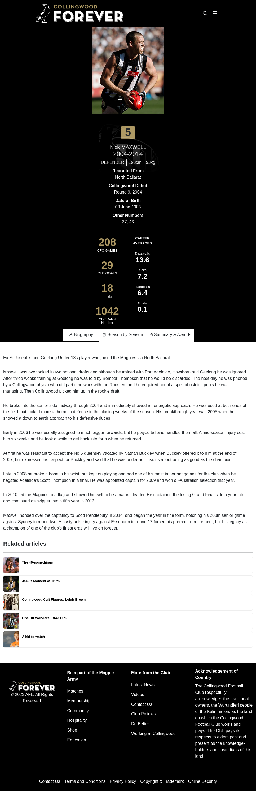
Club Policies (143, 714)
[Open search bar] (205, 13)
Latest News (143, 684)
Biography (81, 335)
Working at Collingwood (153, 733)
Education (76, 740)
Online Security (202, 781)
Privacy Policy (123, 781)
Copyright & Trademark (162, 781)
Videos (137, 694)
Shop (72, 730)
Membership (79, 701)
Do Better (140, 723)
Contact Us (141, 704)
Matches (75, 691)
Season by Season (122, 335)
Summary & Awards (170, 335)
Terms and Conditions (84, 781)
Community (78, 710)
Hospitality (77, 720)
